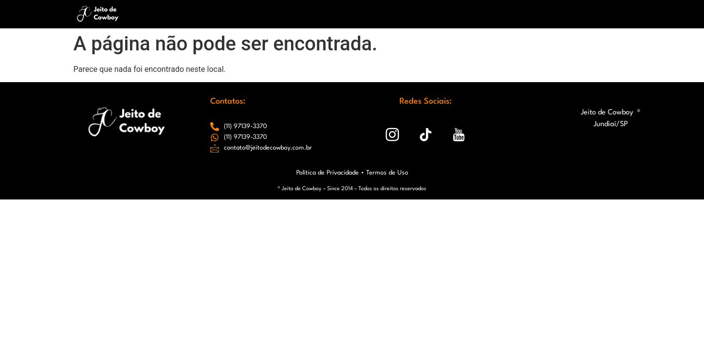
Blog (484, 14)
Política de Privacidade (327, 173)
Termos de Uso (387, 173)
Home (235, 14)
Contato (618, 14)
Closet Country (434, 14)
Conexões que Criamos (547, 14)
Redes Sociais (369, 14)
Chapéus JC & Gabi (295, 14)
